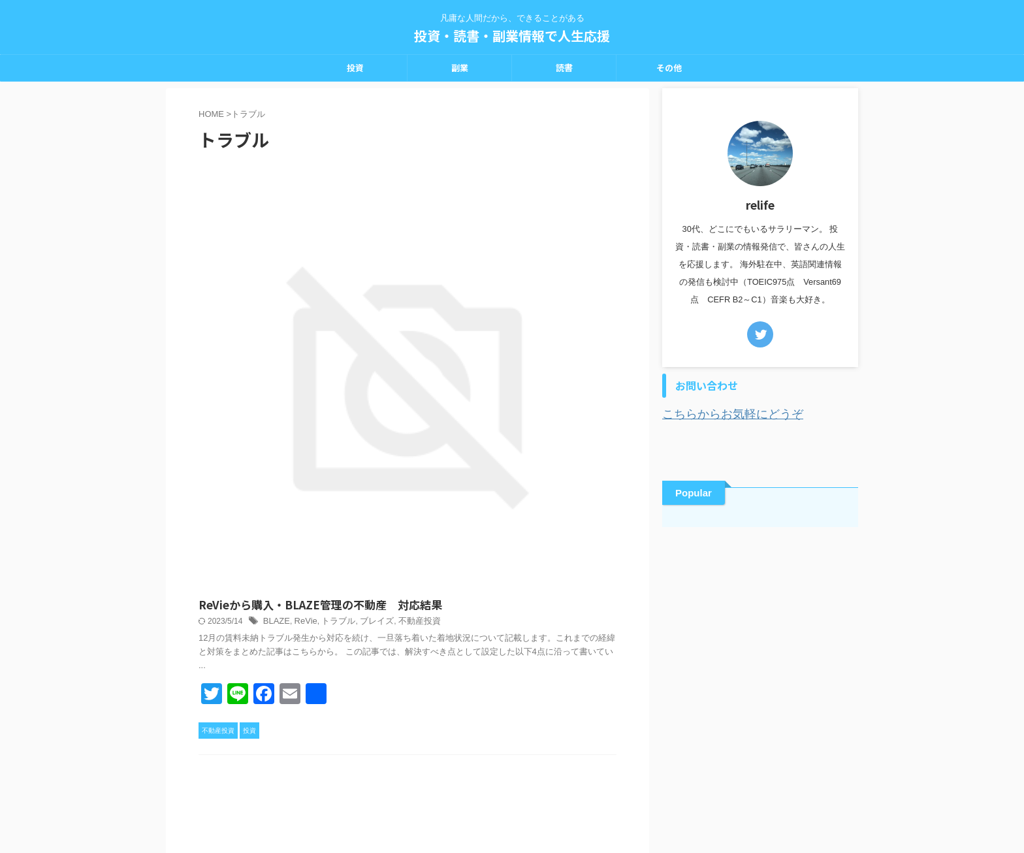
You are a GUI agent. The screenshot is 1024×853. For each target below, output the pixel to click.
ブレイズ (574, 221)
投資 (355, 67)
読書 (564, 67)
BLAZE (481, 221)
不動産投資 (528, 502)
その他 (669, 67)
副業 (459, 67)
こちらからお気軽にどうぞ (721, 413)
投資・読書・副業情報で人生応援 (512, 35)
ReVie (508, 221)
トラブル (539, 221)
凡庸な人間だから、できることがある (512, 791)
